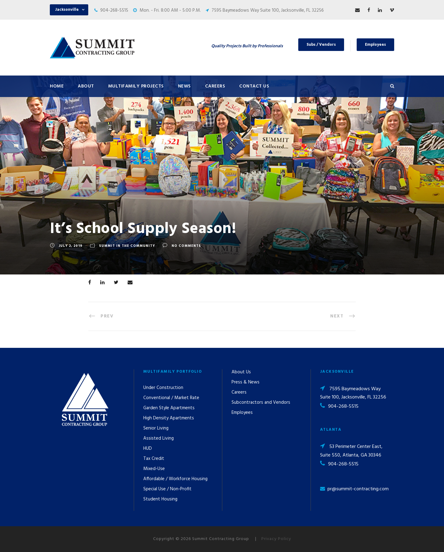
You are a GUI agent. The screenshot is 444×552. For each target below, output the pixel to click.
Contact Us (254, 86)
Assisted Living (158, 438)
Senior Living (155, 428)
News (184, 86)
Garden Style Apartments (169, 408)
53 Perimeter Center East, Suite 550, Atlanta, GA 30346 (351, 451)
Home (57, 86)
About (86, 86)
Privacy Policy (276, 538)
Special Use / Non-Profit (167, 489)
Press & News (246, 382)
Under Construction (163, 387)
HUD (147, 448)
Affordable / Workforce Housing (175, 479)
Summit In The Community (127, 246)
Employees (375, 44)
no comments (186, 246)
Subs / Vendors (321, 44)
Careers (215, 86)
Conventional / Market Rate (171, 398)
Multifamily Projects (136, 86)
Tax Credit (153, 458)
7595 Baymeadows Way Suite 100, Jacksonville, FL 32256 (268, 10)
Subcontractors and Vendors (261, 402)
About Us (241, 372)
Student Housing (160, 499)
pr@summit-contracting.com (358, 489)
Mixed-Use (154, 468)
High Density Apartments (168, 418)
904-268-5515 (114, 10)
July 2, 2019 (70, 246)
